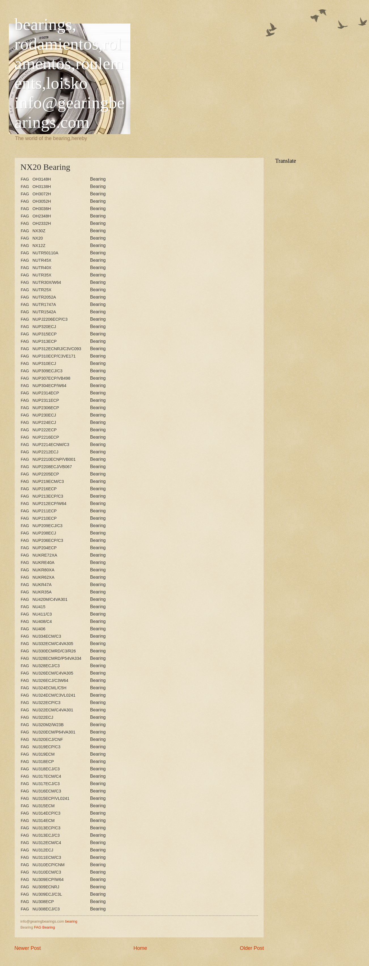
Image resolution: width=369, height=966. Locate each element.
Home (140, 948)
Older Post (252, 948)
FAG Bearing (44, 927)
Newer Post (27, 948)
